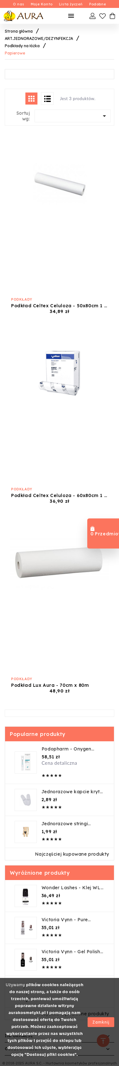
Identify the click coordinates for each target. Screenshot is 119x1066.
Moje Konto (42, 4)
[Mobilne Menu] (71, 16)
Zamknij (100, 1022)
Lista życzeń (71, 4)
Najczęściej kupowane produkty (72, 854)
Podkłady (21, 299)
